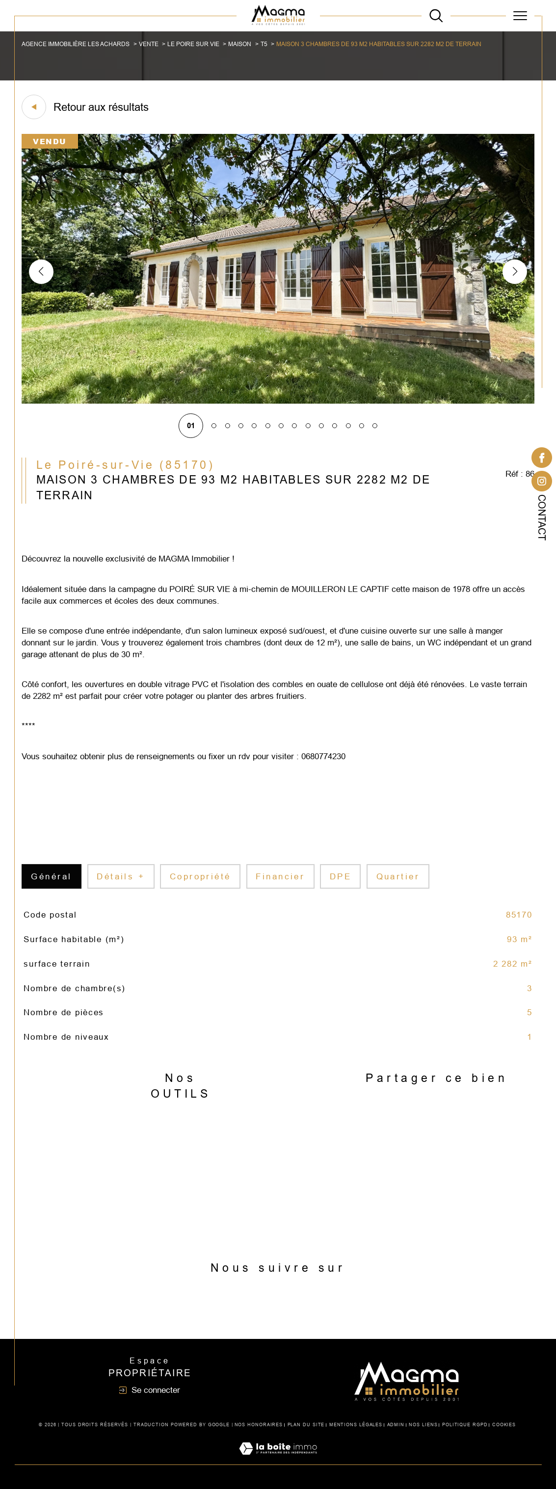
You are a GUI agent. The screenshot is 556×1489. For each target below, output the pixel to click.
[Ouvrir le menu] (520, 15)
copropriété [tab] (200, 888)
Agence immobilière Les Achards (76, 44)
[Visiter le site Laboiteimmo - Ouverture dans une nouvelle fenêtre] (278, 1459)
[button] (515, 271)
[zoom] (278, 401)
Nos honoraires (259, 1424)
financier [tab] (280, 888)
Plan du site (306, 1424)
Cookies (504, 1424)
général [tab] (51, 888)
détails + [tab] (121, 888)
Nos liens (423, 1424)
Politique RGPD (465, 1424)
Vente (149, 44)
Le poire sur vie (193, 44)
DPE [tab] (340, 888)
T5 (264, 44)
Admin (396, 1424)
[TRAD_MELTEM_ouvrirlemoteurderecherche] (436, 15)
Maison (239, 44)
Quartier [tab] (398, 888)
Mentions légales (355, 1424)
